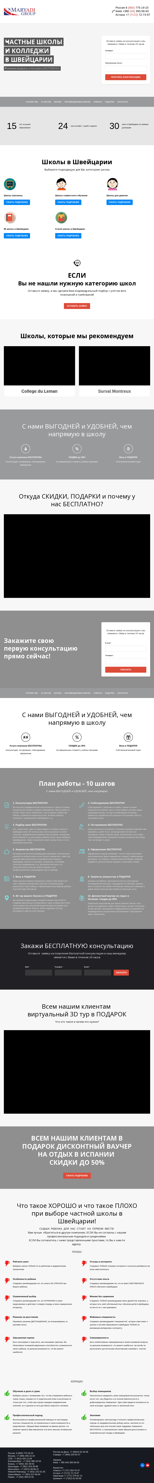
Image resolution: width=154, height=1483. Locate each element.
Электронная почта (114, 63)
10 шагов (46, 102)
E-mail (108, 643)
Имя (27, 967)
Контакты (122, 102)
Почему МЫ (32, 102)
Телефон (109, 51)
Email (87, 967)
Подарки (109, 102)
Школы (58, 102)
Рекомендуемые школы (78, 102)
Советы (98, 102)
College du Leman (39, 391)
